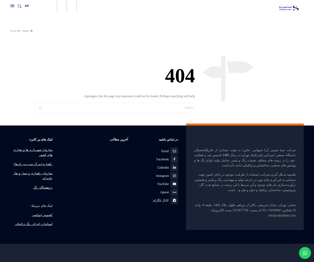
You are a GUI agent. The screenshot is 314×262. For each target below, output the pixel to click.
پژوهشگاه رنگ (42, 187)
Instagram (162, 175)
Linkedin (163, 167)
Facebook (162, 159)
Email (165, 151)
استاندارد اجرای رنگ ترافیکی (33, 224)
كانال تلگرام (161, 200)
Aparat (164, 192)
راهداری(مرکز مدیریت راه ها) (33, 164)
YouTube (163, 184)
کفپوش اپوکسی (42, 215)
